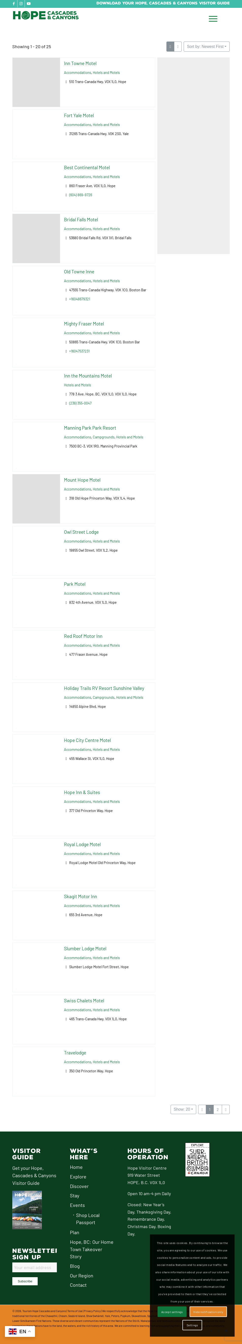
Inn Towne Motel (80, 63)
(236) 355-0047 (80, 403)
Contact (78, 1285)
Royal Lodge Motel (82, 844)
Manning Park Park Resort (90, 428)
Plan (74, 1232)
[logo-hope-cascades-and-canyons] (49, 19)
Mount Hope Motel (82, 480)
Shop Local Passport (88, 1218)
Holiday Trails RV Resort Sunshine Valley (104, 688)
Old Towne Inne (79, 271)
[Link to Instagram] (21, 3)
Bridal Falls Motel (81, 219)
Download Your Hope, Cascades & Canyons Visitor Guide (163, 3)
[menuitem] (211, 19)
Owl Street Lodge (81, 532)
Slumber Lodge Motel (85, 948)
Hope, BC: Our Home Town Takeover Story (91, 1249)
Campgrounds (103, 437)
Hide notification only (208, 1312)
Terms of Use (74, 1311)
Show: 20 (182, 1109)
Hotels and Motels (106, 72)
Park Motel (74, 584)
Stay (74, 1195)
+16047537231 (79, 351)
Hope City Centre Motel (87, 740)
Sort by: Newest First (205, 46)
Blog (75, 1266)
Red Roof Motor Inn (83, 636)
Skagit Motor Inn (80, 896)
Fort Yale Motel (79, 115)
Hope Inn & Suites (82, 792)
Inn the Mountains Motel (88, 375)
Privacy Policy (92, 1311)
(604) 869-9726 (80, 195)
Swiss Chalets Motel (84, 1000)
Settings (192, 1325)
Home (76, 1167)
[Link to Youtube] (28, 3)
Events (77, 1205)
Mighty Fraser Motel (84, 323)
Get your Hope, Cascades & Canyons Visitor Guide (34, 1175)
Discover (79, 1186)
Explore (78, 1176)
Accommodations (77, 72)
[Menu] (211, 19)
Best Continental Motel (87, 167)
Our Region (81, 1275)
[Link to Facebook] (13, 3)
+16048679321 (79, 299)
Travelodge (75, 1052)
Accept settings (172, 1312)
